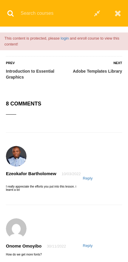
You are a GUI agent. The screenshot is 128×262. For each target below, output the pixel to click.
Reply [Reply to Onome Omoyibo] (88, 245)
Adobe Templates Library (97, 71)
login (65, 38)
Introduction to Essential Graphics (30, 74)
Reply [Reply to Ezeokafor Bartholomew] (88, 178)
